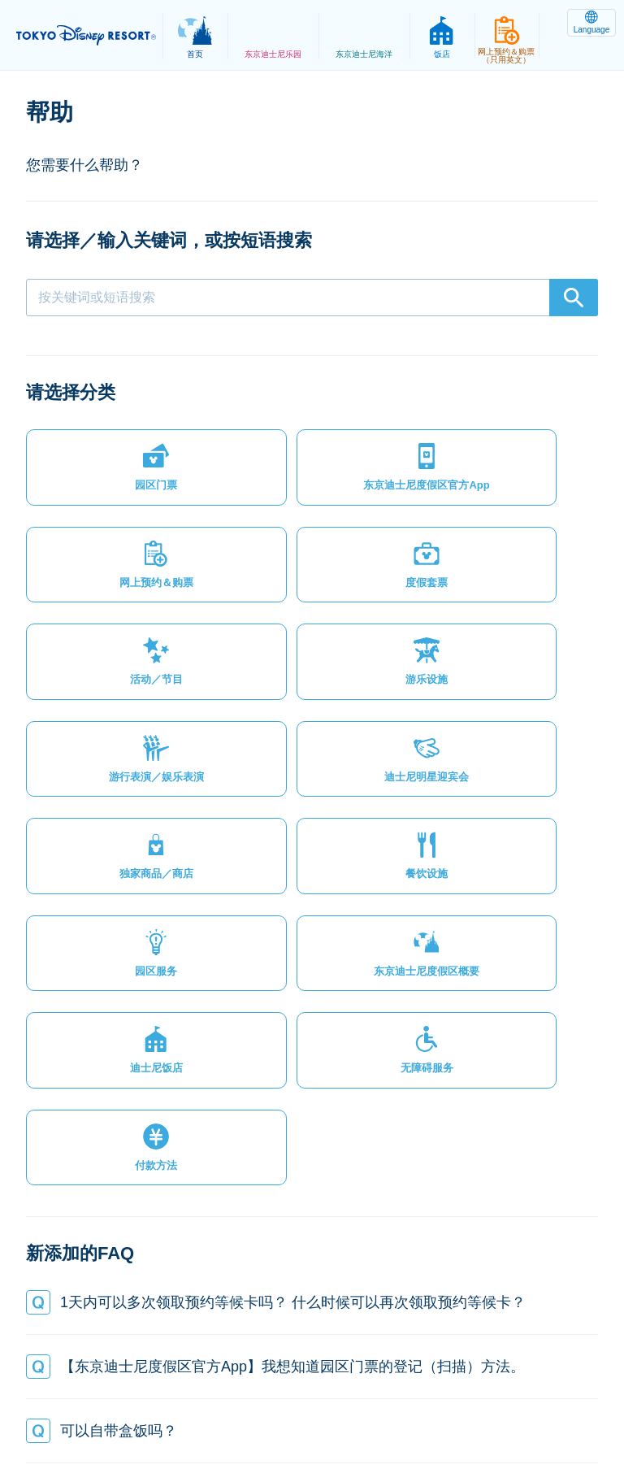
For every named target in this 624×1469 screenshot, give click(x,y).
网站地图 (139, 1399)
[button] (92, 473)
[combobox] (312, 297)
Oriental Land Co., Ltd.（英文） (240, 1416)
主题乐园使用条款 (384, 1399)
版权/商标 (482, 1399)
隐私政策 (213, 1399)
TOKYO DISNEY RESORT (89, 35)
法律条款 (287, 1399)
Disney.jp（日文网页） (406, 1416)
